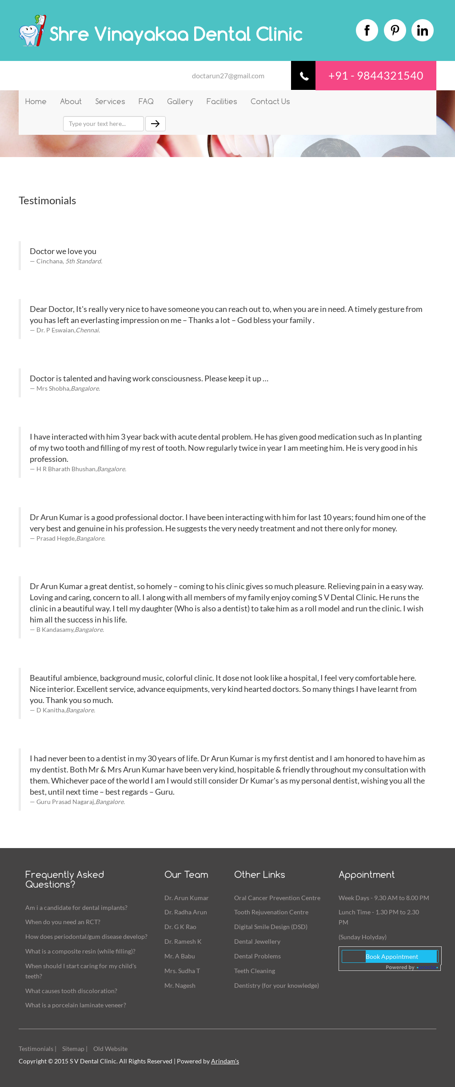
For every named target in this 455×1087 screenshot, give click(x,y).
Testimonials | (37, 1048)
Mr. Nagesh (180, 985)
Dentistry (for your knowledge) (276, 985)
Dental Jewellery (257, 941)
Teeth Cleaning (254, 970)
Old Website (110, 1048)
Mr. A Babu (179, 956)
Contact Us (270, 101)
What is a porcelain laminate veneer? (75, 1005)
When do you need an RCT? (62, 921)
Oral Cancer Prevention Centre (277, 897)
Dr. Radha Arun (185, 912)
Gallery (180, 101)
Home (36, 101)
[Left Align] (155, 123)
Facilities (222, 101)
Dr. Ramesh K (183, 941)
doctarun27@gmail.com (228, 75)
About (71, 101)
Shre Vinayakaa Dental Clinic (175, 34)
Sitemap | (75, 1048)
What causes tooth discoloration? (71, 990)
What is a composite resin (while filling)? (80, 951)
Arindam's (225, 1061)
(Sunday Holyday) (363, 937)
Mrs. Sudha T (182, 970)
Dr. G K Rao (180, 926)
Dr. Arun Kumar (186, 897)
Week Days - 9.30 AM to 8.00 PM (384, 897)
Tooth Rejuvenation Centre (271, 912)
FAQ (146, 101)
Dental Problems (257, 956)
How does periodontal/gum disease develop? (86, 936)
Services (110, 101)
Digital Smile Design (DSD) (270, 926)
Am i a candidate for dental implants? (76, 907)
